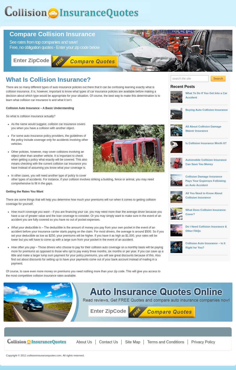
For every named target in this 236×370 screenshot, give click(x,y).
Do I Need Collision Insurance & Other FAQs (206, 228)
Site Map (132, 342)
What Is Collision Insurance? (48, 79)
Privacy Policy (203, 342)
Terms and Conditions (165, 342)
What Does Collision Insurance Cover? (205, 212)
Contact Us (108, 342)
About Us (84, 342)
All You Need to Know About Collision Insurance (203, 195)
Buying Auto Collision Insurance (206, 109)
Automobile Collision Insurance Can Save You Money (206, 162)
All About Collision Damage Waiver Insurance (203, 128)
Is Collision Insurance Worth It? (205, 143)
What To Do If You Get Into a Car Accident (206, 95)
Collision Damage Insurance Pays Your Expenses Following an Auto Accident (205, 180)
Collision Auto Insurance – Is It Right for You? (205, 245)
